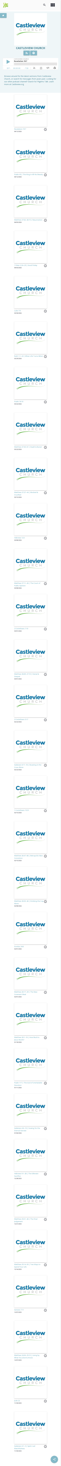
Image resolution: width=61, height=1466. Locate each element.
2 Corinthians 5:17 (21, 719)
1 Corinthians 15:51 (21, 810)
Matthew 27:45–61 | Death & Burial (28, 447)
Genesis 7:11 (19, 1310)
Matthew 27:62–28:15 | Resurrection (28, 220)
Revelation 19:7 (20, 129)
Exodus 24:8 (19, 946)
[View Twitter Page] (3, 15)
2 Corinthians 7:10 (21, 629)
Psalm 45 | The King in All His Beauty (28, 174)
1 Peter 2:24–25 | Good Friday (25, 265)
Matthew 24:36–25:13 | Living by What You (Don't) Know (26, 1356)
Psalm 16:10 (18, 401)
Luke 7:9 (17, 311)
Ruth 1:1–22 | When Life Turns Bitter (28, 356)
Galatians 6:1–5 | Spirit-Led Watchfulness (24, 1447)
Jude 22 (17, 1401)
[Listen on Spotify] (33, 53)
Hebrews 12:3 (19, 538)
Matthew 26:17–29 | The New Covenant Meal (25, 993)
